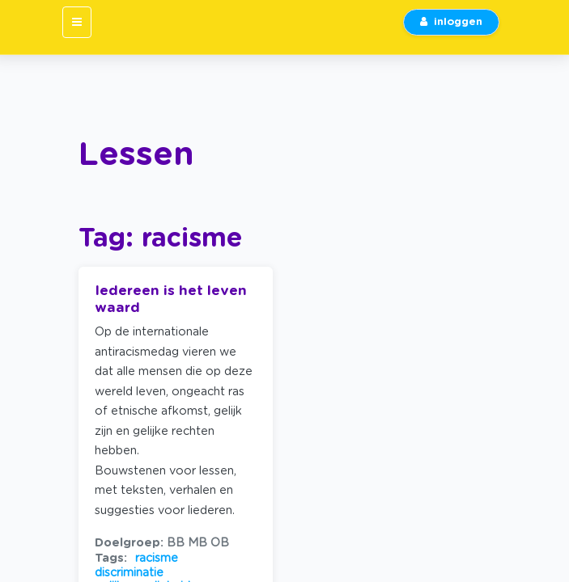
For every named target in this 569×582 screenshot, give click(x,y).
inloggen (451, 22)
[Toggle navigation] (76, 22)
